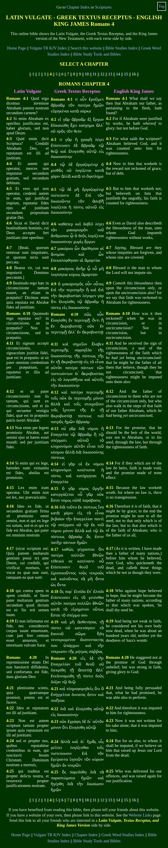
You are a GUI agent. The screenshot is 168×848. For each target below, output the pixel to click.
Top (161, 6)
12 (102, 74)
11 (95, 74)
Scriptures (103, 7)
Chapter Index (78, 7)
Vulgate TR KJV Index (48, 48)
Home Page (16, 48)
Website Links (140, 815)
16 (134, 74)
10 (87, 74)
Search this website (86, 48)
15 (126, 74)
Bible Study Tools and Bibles (97, 54)
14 (118, 74)
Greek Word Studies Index (122, 834)
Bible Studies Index (121, 48)
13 (110, 74)
